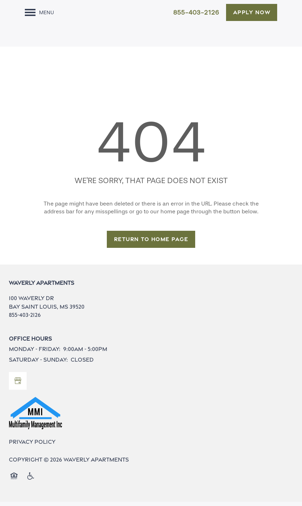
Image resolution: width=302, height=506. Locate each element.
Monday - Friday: (34, 353)
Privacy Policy (32, 446)
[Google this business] (18, 385)
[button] (252, 12)
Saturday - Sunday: (38, 364)
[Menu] (39, 12)
